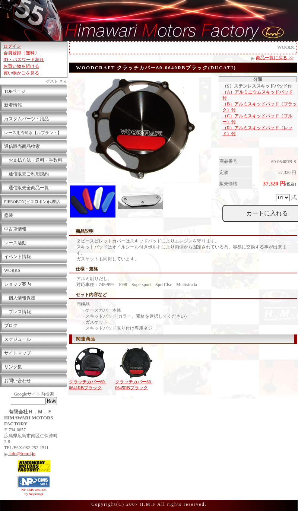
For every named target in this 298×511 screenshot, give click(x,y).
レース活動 (15, 242)
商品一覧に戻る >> (275, 57)
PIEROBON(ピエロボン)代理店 (32, 201)
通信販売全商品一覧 (26, 187)
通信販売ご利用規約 (26, 174)
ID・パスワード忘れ (23, 59)
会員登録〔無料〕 (21, 52)
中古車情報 (15, 229)
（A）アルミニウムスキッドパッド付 (257, 95)
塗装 (8, 215)
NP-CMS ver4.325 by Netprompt (34, 492)
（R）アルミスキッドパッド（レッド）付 (257, 130)
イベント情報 (17, 256)
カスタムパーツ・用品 (26, 118)
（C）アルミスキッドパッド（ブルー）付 (257, 118)
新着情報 (13, 105)
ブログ (11, 325)
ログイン (12, 46)
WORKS (12, 270)
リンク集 (13, 366)
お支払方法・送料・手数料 (33, 160)
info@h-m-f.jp (19, 453)
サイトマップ (17, 353)
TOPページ (15, 91)
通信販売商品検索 (22, 146)
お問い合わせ (17, 380)
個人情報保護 (19, 298)
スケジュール (17, 339)
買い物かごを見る (21, 73)
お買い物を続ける (21, 66)
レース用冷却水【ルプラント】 (32, 132)
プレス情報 (17, 311)
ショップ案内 (17, 284)
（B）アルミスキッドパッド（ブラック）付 (259, 106)
